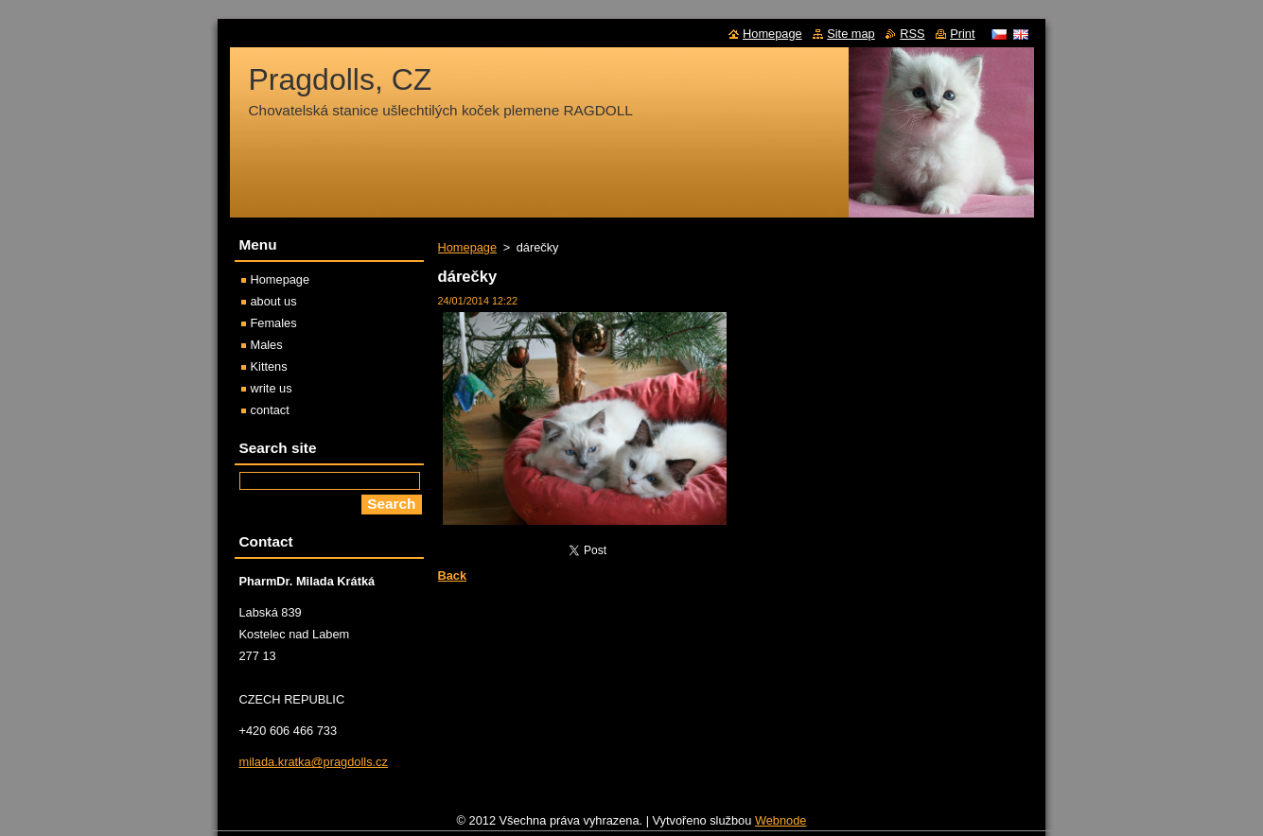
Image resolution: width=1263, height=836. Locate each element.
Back (452, 575)
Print (962, 33)
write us (271, 388)
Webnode (781, 825)
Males (267, 345)
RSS (912, 33)
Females (274, 323)
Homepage (468, 247)
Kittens (269, 366)
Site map (851, 33)
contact (270, 410)
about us (274, 301)
